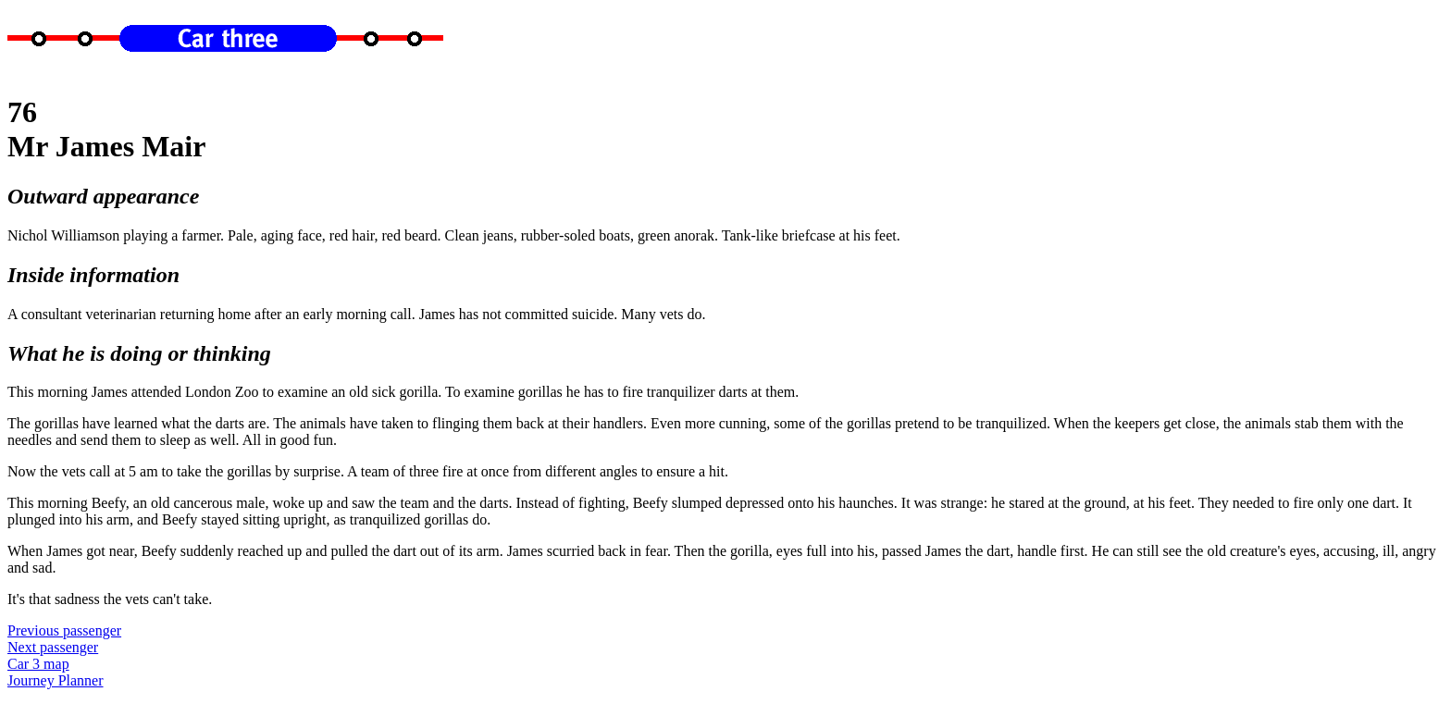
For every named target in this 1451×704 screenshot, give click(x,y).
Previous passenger (64, 630)
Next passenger (52, 647)
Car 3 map (38, 664)
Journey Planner (55, 680)
